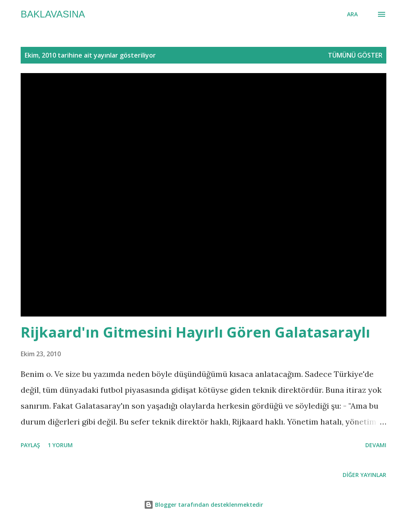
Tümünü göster (355, 55)
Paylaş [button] (30, 445)
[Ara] (352, 14)
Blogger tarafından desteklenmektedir (203, 504)
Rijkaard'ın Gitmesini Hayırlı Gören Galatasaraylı (195, 332)
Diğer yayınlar (364, 475)
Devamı (375, 445)
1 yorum (60, 445)
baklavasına (53, 14)
